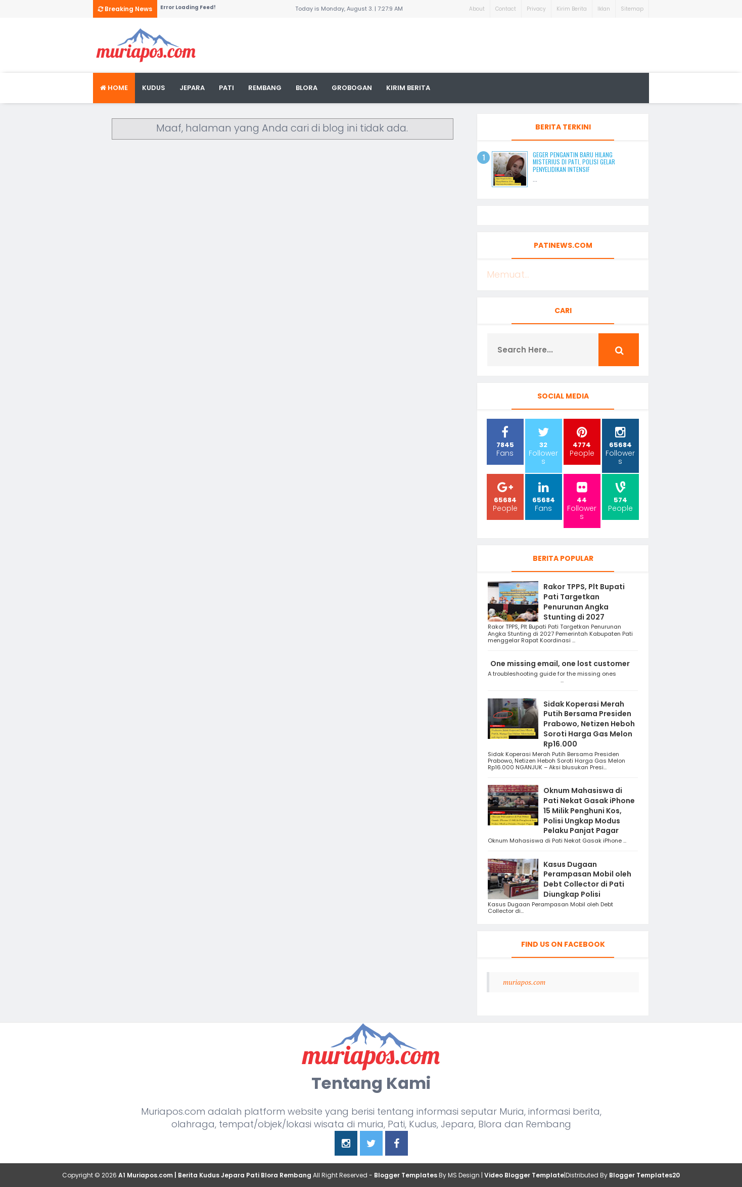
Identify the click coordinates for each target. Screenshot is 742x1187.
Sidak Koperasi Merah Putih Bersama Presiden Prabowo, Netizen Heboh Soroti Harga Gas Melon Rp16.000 (589, 724)
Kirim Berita (571, 9)
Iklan (603, 9)
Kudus (153, 88)
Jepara (192, 88)
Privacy (536, 9)
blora (306, 88)
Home (114, 88)
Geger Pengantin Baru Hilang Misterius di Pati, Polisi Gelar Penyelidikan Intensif (574, 161)
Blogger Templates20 (644, 1175)
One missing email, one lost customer (560, 663)
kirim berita (408, 88)
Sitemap (632, 9)
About (477, 9)
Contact (505, 9)
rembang (265, 88)
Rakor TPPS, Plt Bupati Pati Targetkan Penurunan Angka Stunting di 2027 (584, 602)
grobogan (352, 88)
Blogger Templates (405, 1175)
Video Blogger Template (524, 1175)
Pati (226, 88)
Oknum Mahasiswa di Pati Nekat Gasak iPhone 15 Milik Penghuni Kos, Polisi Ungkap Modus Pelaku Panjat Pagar (589, 810)
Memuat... (508, 274)
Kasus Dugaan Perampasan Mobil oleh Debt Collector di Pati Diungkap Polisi (587, 879)
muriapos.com (524, 982)
